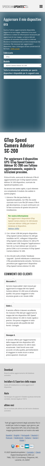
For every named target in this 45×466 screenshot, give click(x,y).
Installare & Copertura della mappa (20, 381)
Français (9, 438)
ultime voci (9, 405)
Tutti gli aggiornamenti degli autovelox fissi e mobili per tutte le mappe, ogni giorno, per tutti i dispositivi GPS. (15, 7)
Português (25, 435)
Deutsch (34, 435)
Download (8, 369)
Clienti (38, 452)
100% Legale (15, 49)
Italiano (28, 438)
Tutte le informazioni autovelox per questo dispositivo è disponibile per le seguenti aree (21, 72)
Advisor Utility (13, 228)
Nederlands (18, 438)
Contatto (30, 452)
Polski (22, 440)
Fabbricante (8, 52)
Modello (7, 61)
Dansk (35, 438)
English (17, 435)
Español (9, 435)
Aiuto (6, 393)
